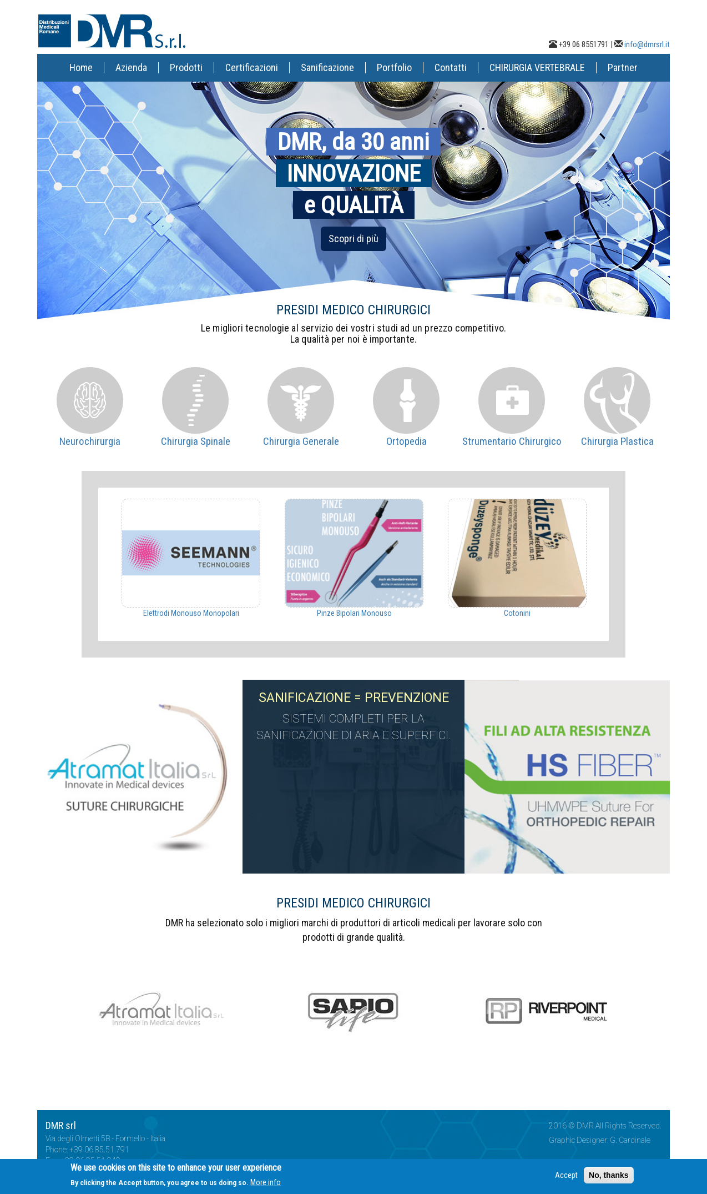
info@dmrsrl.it (647, 44)
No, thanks (609, 1177)
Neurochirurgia (89, 441)
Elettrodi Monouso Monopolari (191, 613)
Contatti (451, 67)
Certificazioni (251, 67)
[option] (190, 558)
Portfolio (394, 67)
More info (265, 1185)
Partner (623, 67)
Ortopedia (406, 441)
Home (81, 67)
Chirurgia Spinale (195, 441)
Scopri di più (353, 238)
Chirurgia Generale (301, 441)
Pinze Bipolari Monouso (354, 613)
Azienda (131, 67)
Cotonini (517, 613)
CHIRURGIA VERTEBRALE (537, 67)
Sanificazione (327, 67)
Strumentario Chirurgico (512, 441)
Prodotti (186, 67)
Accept (566, 1177)
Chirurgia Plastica (617, 441)
